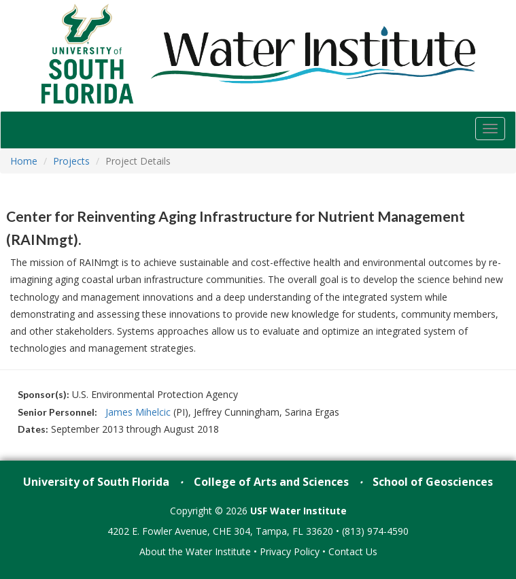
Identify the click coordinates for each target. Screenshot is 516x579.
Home (23, 160)
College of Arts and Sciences (271, 481)
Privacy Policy (290, 551)
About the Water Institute (195, 551)
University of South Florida (96, 481)
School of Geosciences (433, 481)
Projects (71, 160)
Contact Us (352, 551)
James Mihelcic (139, 412)
